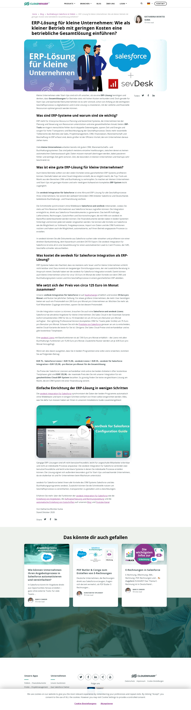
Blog (99, 3)
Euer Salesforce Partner (60, 687)
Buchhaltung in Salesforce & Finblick (61, 14)
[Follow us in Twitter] (81, 677)
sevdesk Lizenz (47, 339)
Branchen (85, 3)
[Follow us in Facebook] (88, 677)
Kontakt (160, 3)
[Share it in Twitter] (45, 521)
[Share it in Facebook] (50, 521)
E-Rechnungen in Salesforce (142, 571)
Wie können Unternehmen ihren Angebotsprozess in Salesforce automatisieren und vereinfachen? (45, 576)
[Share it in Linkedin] (56, 521)
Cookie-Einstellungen (155, 681)
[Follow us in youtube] (110, 677)
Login (122, 3)
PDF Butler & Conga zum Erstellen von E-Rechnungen (94, 573)
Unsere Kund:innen (58, 683)
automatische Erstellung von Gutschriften (55, 503)
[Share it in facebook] (148, 97)
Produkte (69, 3)
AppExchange (91, 296)
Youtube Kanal (102, 503)
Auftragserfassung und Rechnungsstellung (84, 500)
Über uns (110, 3)
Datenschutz (130, 681)
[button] (149, 3)
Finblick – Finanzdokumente (35, 683)
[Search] (141, 3)
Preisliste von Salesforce (90, 325)
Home (34, 14)
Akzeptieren (107, 703)
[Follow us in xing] (103, 677)
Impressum (141, 681)
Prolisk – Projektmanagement (36, 687)
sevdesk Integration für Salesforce (56, 394)
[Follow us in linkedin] (95, 677)
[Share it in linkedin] (153, 97)
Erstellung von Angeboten (48, 500)
